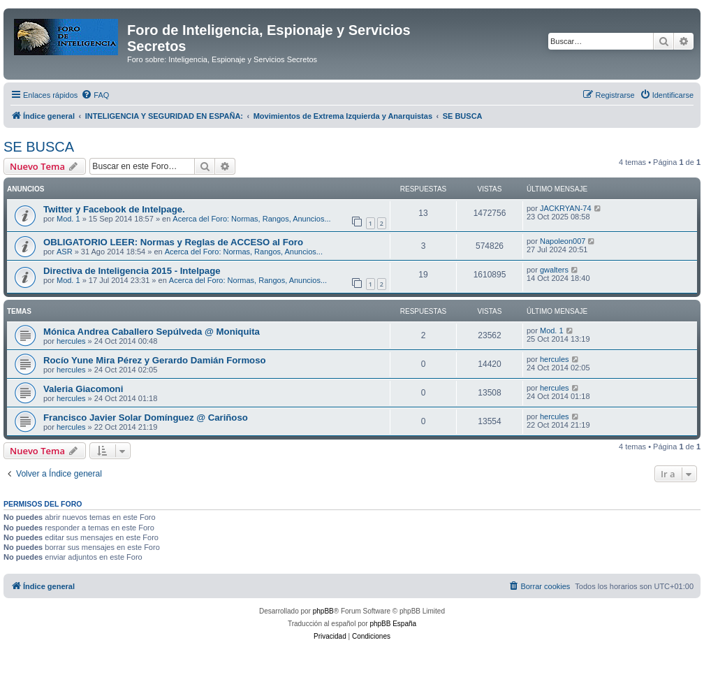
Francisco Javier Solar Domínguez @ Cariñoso (145, 417)
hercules (71, 341)
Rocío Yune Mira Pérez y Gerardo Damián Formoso (154, 360)
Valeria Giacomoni (83, 389)
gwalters (554, 270)
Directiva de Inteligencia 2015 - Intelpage (132, 271)
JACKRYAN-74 (566, 208)
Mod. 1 (68, 219)
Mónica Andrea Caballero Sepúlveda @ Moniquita (151, 331)
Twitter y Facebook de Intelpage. (114, 209)
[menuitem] (95, 95)
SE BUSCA (38, 146)
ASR (65, 251)
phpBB (323, 611)
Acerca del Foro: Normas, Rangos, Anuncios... (251, 219)
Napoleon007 (562, 241)
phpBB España (392, 624)
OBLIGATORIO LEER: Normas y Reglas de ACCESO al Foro (173, 242)
